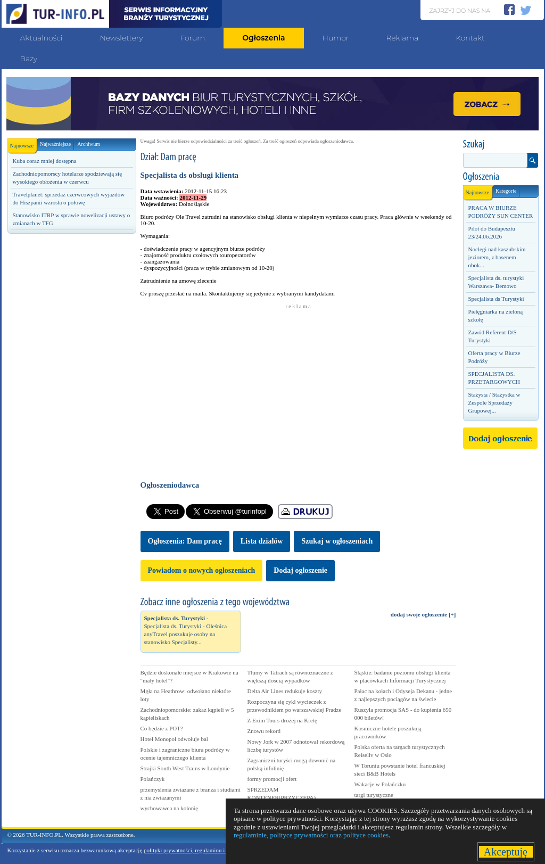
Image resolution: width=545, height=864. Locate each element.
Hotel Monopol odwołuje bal (174, 739)
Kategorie (506, 191)
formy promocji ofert (272, 779)
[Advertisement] (71, 419)
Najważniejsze (55, 144)
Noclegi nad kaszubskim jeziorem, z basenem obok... (497, 257)
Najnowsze (23, 143)
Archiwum (88, 144)
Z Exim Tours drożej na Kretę (282, 720)
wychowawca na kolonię (170, 808)
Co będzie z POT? (162, 728)
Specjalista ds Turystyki (496, 298)
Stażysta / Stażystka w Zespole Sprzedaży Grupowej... (494, 402)
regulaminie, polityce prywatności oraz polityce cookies (311, 835)
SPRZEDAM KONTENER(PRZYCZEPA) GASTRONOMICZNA (281, 797)
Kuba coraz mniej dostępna (45, 161)
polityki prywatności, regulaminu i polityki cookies (203, 850)
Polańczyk (153, 779)
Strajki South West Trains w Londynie (185, 768)
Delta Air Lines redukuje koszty (285, 691)
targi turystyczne (373, 795)
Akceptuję (506, 852)
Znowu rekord (264, 731)
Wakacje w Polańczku (380, 784)
